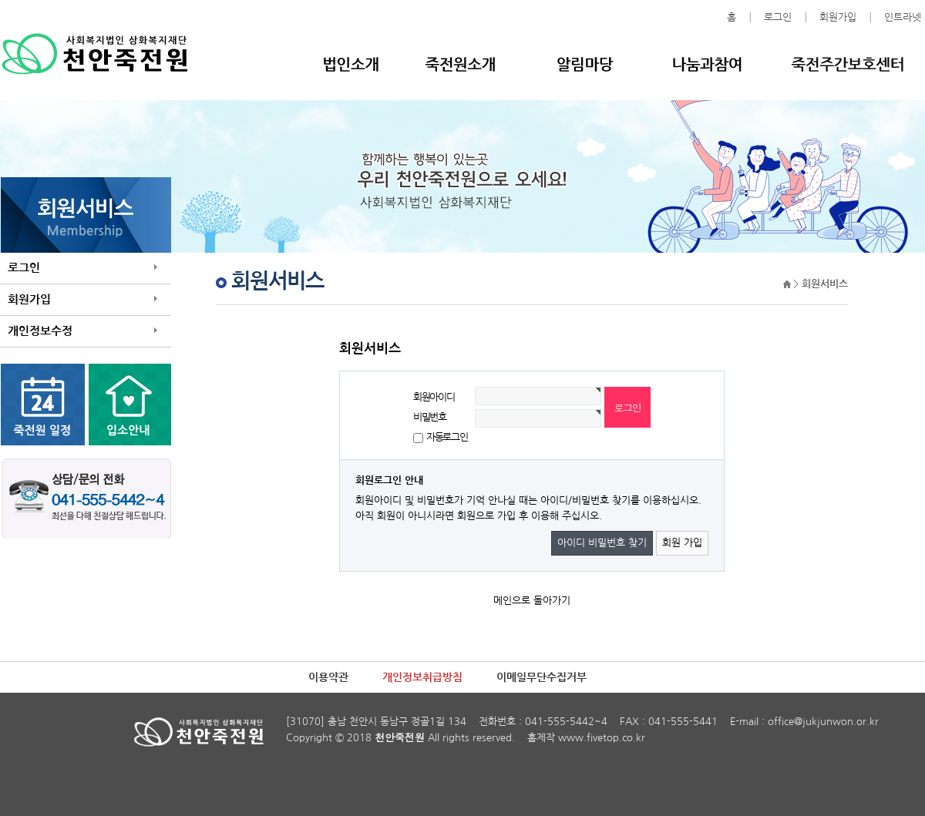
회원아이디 (434, 397)
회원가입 (837, 17)
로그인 (778, 17)
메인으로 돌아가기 (531, 601)
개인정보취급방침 (422, 677)
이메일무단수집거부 (541, 677)
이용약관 (328, 677)
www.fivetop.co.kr (601, 738)
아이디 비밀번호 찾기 (602, 543)
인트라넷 (902, 17)
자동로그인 (447, 437)
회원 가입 (682, 543)
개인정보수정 (40, 331)
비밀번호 (429, 417)
